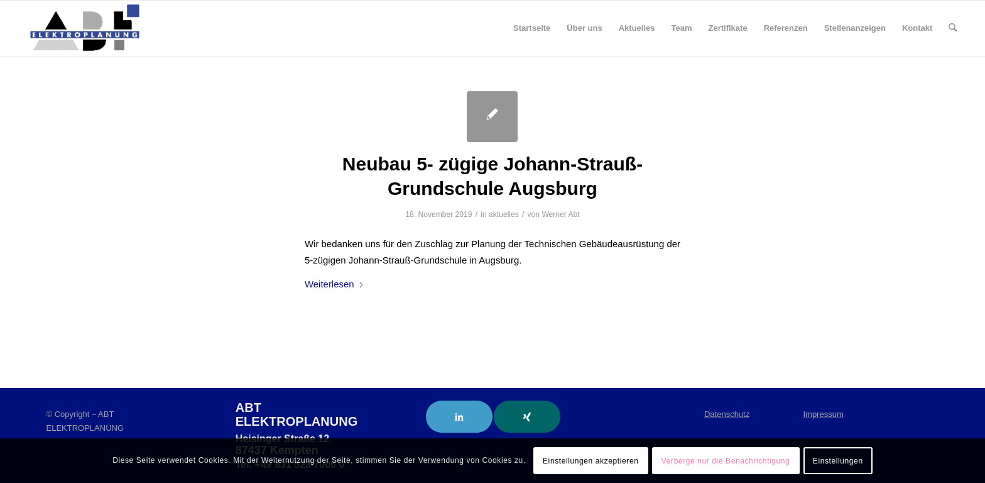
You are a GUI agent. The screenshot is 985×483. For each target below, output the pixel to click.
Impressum (823, 414)
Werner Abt (560, 214)
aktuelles (504, 214)
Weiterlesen (334, 284)
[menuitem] (531, 28)
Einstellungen (838, 461)
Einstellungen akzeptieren (590, 461)
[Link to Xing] (527, 417)
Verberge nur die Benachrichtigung (725, 461)
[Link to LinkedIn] (459, 417)
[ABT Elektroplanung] (84, 28)
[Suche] (952, 28)
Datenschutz (726, 414)
